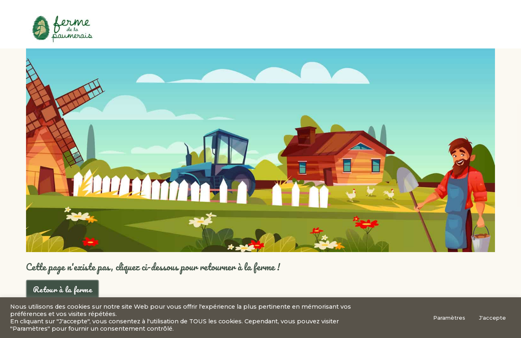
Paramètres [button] (449, 317)
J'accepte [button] (492, 317)
